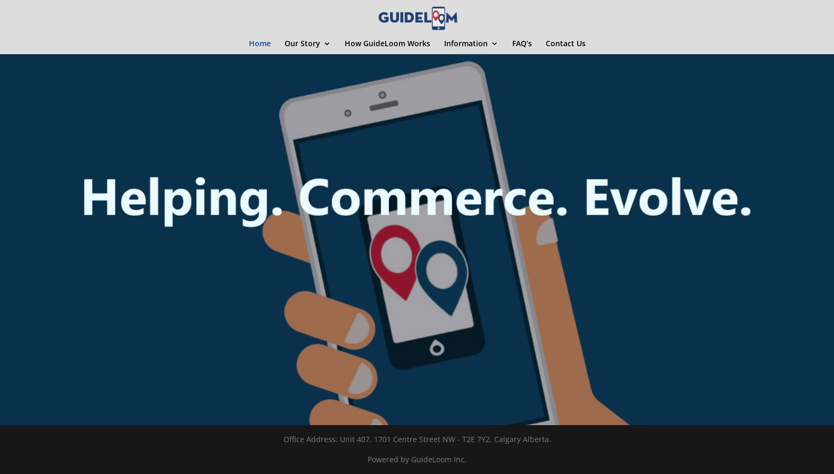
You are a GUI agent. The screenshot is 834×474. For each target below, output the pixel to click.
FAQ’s (522, 44)
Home (260, 44)
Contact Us (566, 44)
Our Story (302, 44)
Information (466, 44)
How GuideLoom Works (387, 44)
